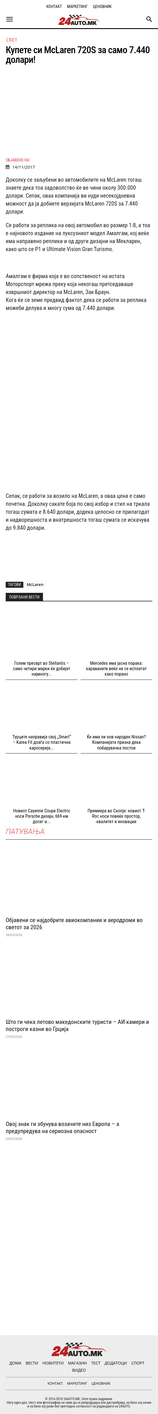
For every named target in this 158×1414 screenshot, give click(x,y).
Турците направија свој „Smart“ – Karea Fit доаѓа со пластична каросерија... (41, 742)
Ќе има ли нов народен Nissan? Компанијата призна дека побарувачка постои (116, 742)
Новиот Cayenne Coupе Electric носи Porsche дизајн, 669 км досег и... (41, 816)
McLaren (35, 584)
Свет (11, 40)
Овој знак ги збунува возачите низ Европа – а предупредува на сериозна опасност (62, 1127)
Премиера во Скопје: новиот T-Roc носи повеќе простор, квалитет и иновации (116, 816)
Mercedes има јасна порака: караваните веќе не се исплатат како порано (116, 669)
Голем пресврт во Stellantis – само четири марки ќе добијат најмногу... (41, 669)
